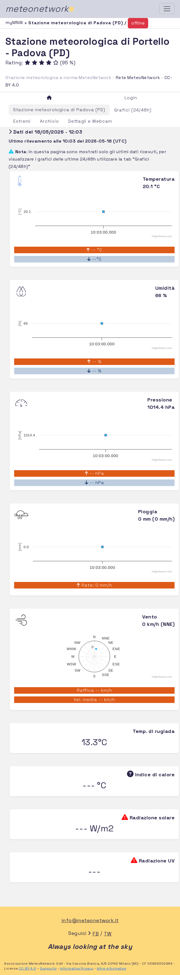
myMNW (14, 22)
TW (108, 934)
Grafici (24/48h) (132, 110)
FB (95, 934)
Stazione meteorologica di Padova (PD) (59, 110)
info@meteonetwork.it (90, 920)
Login (131, 98)
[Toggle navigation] (167, 8)
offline (138, 23)
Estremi (22, 121)
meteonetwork (39, 8)
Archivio (49, 121)
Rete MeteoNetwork (138, 77)
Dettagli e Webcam (90, 121)
